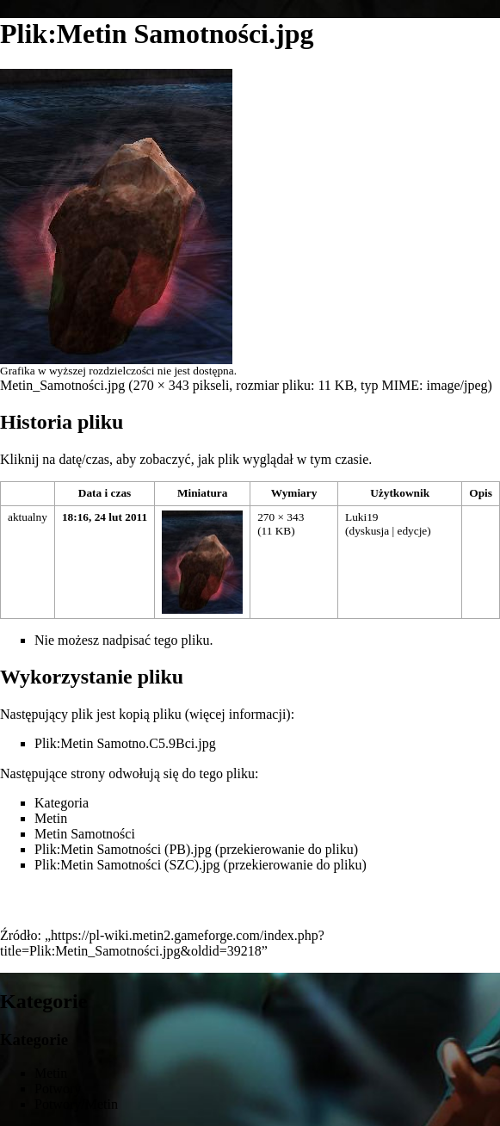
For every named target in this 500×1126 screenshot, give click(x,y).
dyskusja (369, 530)
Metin (50, 818)
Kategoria (61, 802)
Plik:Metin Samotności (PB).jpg (123, 849)
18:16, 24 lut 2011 (104, 516)
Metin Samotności (84, 833)
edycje (412, 530)
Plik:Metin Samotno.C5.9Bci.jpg (125, 743)
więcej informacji (237, 714)
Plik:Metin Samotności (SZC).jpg (127, 864)
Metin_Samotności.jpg (62, 385)
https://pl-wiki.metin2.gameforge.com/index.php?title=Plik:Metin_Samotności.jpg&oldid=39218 (162, 943)
